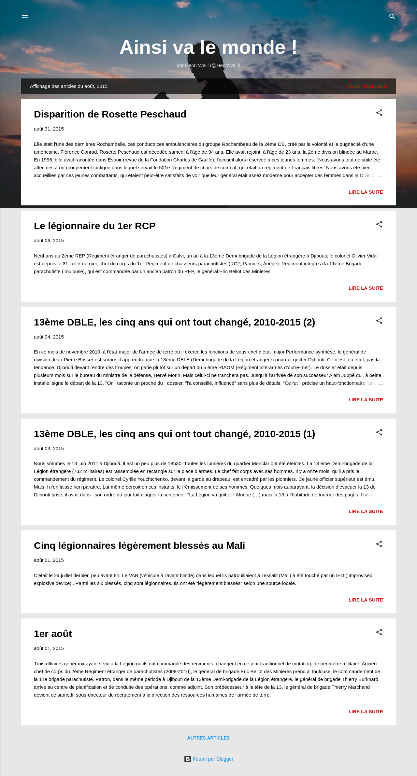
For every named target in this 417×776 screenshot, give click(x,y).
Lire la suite (366, 192)
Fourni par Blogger (208, 759)
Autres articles (208, 738)
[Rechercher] (392, 18)
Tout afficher (367, 86)
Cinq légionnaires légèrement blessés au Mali (139, 545)
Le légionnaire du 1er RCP (94, 225)
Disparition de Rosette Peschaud (110, 114)
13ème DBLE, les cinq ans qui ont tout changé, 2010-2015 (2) (174, 322)
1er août (53, 633)
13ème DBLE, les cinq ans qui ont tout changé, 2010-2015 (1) (174, 433)
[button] (379, 114)
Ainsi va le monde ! (209, 47)
